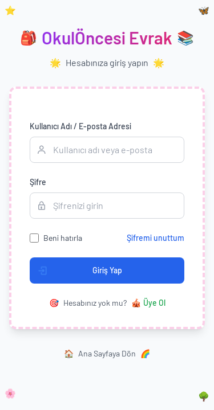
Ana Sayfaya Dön (107, 353)
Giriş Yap (76, 270)
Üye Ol (148, 303)
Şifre (38, 182)
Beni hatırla (62, 238)
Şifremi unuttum (155, 238)
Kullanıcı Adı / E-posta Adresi (80, 126)
